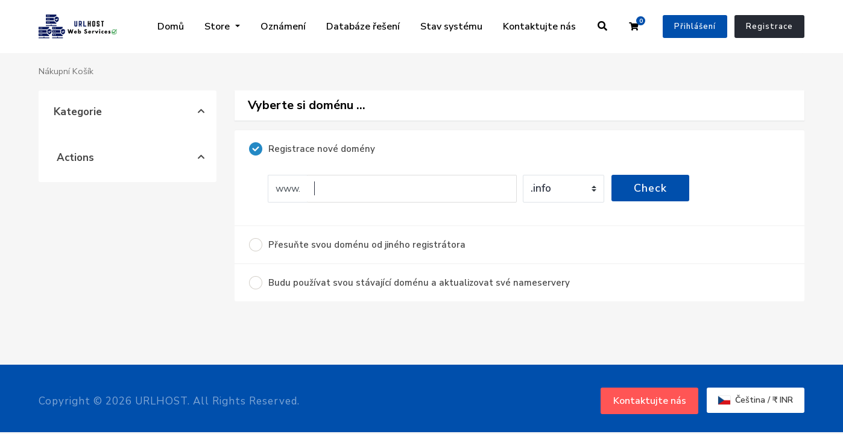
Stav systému (451, 26)
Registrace (769, 26)
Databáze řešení (363, 26)
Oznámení (283, 26)
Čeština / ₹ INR (755, 400)
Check (650, 188)
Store (218, 26)
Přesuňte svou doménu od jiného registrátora (357, 244)
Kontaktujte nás (539, 26)
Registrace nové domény (312, 149)
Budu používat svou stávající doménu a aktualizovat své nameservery (409, 282)
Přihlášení (695, 26)
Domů (170, 26)
